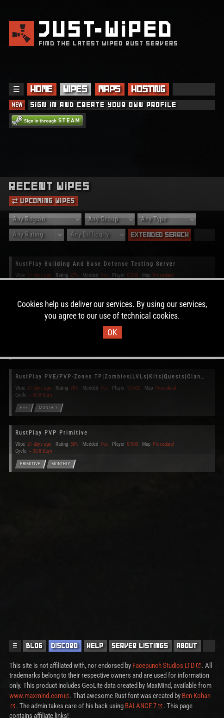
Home (42, 88)
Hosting (148, 88)
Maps (110, 88)
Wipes (75, 88)
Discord (64, 645)
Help (95, 645)
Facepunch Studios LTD (166, 666)
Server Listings (140, 645)
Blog (34, 645)
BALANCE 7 (143, 706)
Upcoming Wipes (43, 201)
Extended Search (160, 234)
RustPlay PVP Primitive (51, 433)
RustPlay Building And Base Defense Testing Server (95, 264)
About (187, 645)
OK (112, 332)
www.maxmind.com (38, 696)
